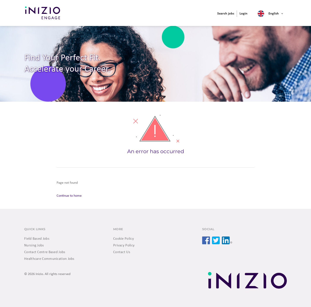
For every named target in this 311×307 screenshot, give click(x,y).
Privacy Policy (124, 245)
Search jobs (225, 13)
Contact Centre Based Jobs (44, 252)
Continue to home (69, 196)
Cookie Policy (123, 239)
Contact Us (121, 252)
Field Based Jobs (36, 239)
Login (244, 13)
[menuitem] (225, 13)
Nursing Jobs (34, 245)
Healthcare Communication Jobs (49, 259)
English (273, 13)
